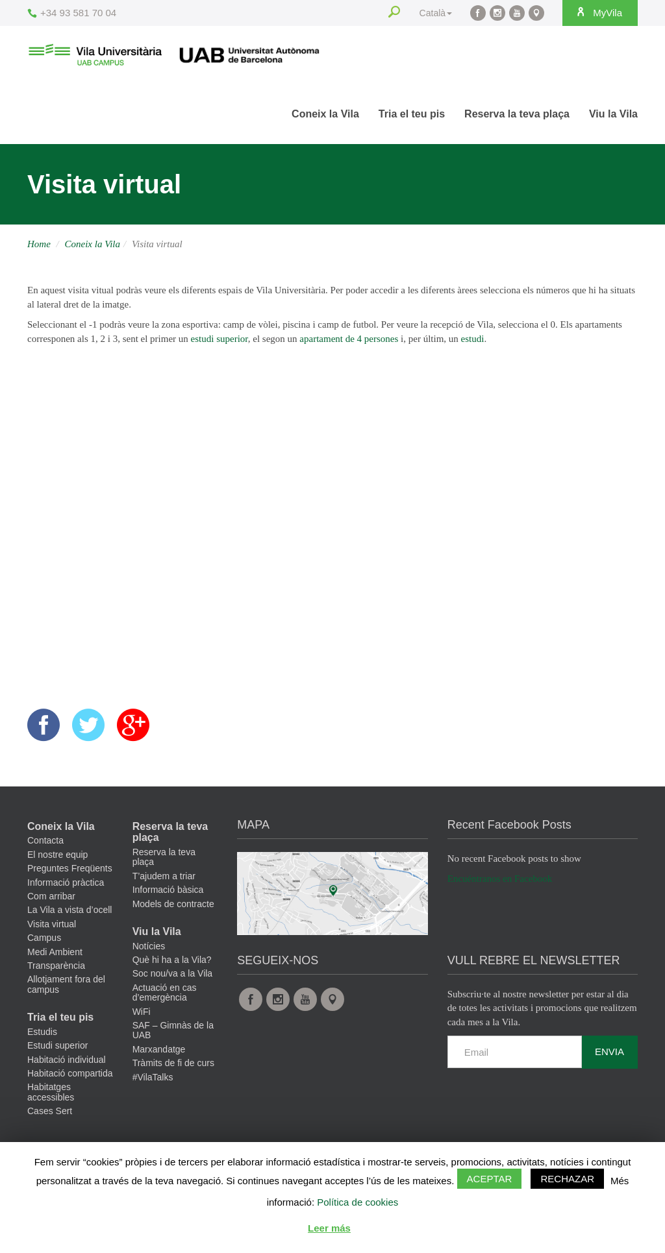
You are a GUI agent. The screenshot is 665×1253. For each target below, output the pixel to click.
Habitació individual (66, 1059)
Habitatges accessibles (50, 1092)
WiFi (141, 1011)
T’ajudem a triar (163, 876)
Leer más (329, 1228)
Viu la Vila (613, 113)
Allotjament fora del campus (66, 984)
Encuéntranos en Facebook (500, 878)
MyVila (598, 12)
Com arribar (51, 896)
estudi (472, 339)
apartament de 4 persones (348, 339)
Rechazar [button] (567, 1178)
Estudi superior (57, 1045)
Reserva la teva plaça (517, 113)
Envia (609, 1051)
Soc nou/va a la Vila (172, 973)
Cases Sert (49, 1111)
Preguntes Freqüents (69, 868)
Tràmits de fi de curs (173, 1063)
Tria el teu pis (412, 113)
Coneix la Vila (325, 113)
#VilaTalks (152, 1077)
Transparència (56, 965)
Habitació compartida (70, 1073)
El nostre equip (57, 854)
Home (39, 244)
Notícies (149, 946)
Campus (44, 937)
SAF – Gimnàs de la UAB (173, 1030)
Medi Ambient (54, 952)
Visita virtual (51, 924)
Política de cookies (357, 1202)
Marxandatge (159, 1049)
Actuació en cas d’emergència (164, 992)
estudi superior (219, 339)
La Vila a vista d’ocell (69, 910)
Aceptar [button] (489, 1178)
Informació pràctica (65, 882)
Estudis (42, 1032)
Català (436, 13)
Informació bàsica (168, 889)
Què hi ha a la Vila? (172, 960)
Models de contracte (173, 904)
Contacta (45, 840)
